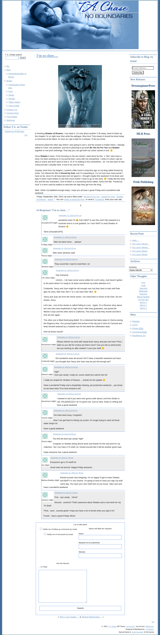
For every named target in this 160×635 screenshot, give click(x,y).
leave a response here (74, 199)
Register (136, 321)
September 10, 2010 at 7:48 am (71, 473)
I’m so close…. (47, 56)
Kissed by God (108, 196)
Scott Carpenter (137, 632)
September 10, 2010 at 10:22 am (65, 410)
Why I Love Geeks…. (69, 617)
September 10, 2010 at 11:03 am (69, 394)
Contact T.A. (12, 109)
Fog (143, 282)
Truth (143, 285)
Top (25, 135)
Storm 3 (143, 308)
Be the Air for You (92, 196)
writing (50, 199)
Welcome (11, 120)
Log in (135, 325)
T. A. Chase (112, 626)
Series (11, 95)
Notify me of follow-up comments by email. (60, 529)
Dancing (143, 294)
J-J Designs (149, 629)
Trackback (99, 199)
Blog (9, 70)
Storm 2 (143, 305)
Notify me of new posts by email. (60, 534)
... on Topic (43, 567)
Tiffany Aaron (14, 102)
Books (9, 81)
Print (10, 91)
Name (100, 536)
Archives (133, 267)
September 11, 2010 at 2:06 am (65, 237)
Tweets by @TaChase (14, 131)
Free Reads (12, 116)
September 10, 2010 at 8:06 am (64, 434)
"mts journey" (130, 626)
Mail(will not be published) (100, 545)
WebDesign (149, 626)
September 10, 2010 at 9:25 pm (64, 248)
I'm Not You (143, 299)
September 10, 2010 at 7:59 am (62, 458)
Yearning (143, 288)
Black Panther (143, 297)
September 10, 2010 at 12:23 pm (67, 354)
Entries (137, 328)
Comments (139, 332)
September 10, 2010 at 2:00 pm (67, 270)
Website (100, 554)
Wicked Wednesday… (92, 617)
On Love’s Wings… (141, 244)
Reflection (143, 291)
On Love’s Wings (140, 251)
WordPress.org (139, 335)
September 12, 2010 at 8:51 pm (70, 215)
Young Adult (13, 106)
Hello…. (135, 240)
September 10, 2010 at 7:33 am (66, 493)
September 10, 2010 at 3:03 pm (66, 259)
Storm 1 (143, 302)
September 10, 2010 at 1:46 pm (68, 337)
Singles (11, 98)
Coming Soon (13, 113)
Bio (8, 66)
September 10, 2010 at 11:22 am (66, 367)
